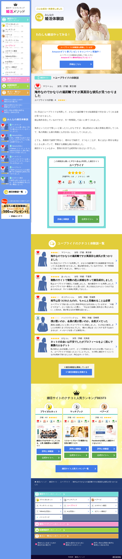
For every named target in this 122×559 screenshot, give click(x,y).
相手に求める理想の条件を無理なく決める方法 (14, 111)
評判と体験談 (47, 451)
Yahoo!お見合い (15, 57)
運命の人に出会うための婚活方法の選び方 (13, 101)
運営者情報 (116, 557)
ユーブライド (15, 47)
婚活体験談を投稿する (76, 372)
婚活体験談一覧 (16, 192)
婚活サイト (75, 469)
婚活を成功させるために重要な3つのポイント (13, 106)
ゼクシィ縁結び (17, 68)
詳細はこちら (75, 64)
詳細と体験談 (63, 219)
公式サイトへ (87, 219)
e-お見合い (15, 63)
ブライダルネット (15, 25)
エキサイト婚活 (15, 52)
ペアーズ (15, 36)
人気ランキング (18, 20)
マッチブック (15, 31)
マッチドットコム (15, 41)
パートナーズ (17, 73)
